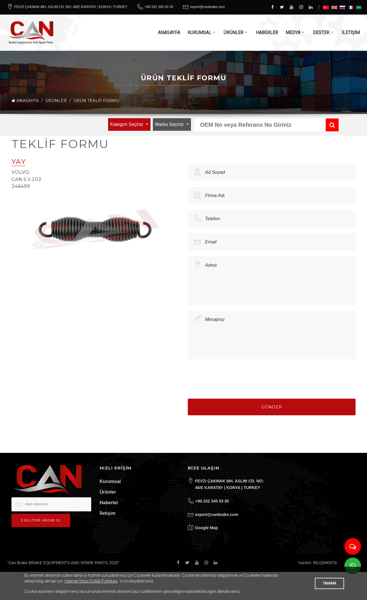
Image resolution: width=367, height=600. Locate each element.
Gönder (271, 407)
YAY (18, 161)
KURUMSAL (199, 32)
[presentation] (231, 376)
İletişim (108, 513)
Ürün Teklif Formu (96, 100)
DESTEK (321, 32)
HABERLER (267, 32)
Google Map (206, 527)
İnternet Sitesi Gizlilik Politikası (91, 581)
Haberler (109, 502)
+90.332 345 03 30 (159, 7)
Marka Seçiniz (170, 124)
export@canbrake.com (207, 7)
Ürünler (108, 492)
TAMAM (329, 583)
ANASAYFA (169, 32)
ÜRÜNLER (233, 32)
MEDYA (293, 32)
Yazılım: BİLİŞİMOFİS (317, 562)
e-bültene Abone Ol (41, 520)
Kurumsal (110, 481)
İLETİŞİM (351, 32)
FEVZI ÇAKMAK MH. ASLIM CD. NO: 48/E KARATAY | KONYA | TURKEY (70, 7)
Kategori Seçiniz (127, 124)
